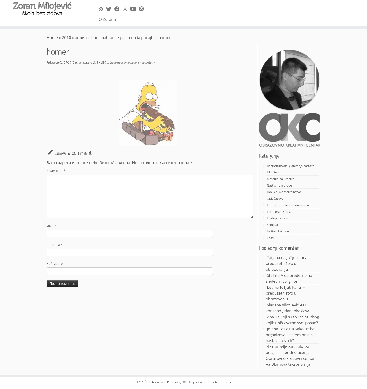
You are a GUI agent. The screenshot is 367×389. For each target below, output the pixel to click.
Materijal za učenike (280, 179)
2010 (66, 37)
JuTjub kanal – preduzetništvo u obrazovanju (288, 263)
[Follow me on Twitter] (110, 8)
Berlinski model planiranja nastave (290, 166)
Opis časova (275, 198)
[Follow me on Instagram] (126, 8)
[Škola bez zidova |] (42, 8)
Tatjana (273, 257)
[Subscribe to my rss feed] (102, 8)
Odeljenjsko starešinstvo (284, 192)
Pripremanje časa (279, 211)
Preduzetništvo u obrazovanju (288, 205)
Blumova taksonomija (290, 364)
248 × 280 (99, 63)
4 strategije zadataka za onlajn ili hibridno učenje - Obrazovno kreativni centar (290, 352)
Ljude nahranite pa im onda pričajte (123, 37)
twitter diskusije (278, 231)
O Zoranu (107, 19)
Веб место (55, 263)
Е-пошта (55, 244)
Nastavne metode (279, 185)
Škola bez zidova (155, 382)
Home (52, 37)
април (81, 37)
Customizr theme (221, 382)
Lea (270, 287)
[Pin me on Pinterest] (143, 8)
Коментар (56, 171)
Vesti (270, 238)
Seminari (273, 225)
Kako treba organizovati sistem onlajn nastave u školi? (290, 334)
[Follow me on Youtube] (134, 8)
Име (51, 225)
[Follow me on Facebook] (118, 8)
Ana (270, 317)
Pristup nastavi (277, 218)
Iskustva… (274, 172)
